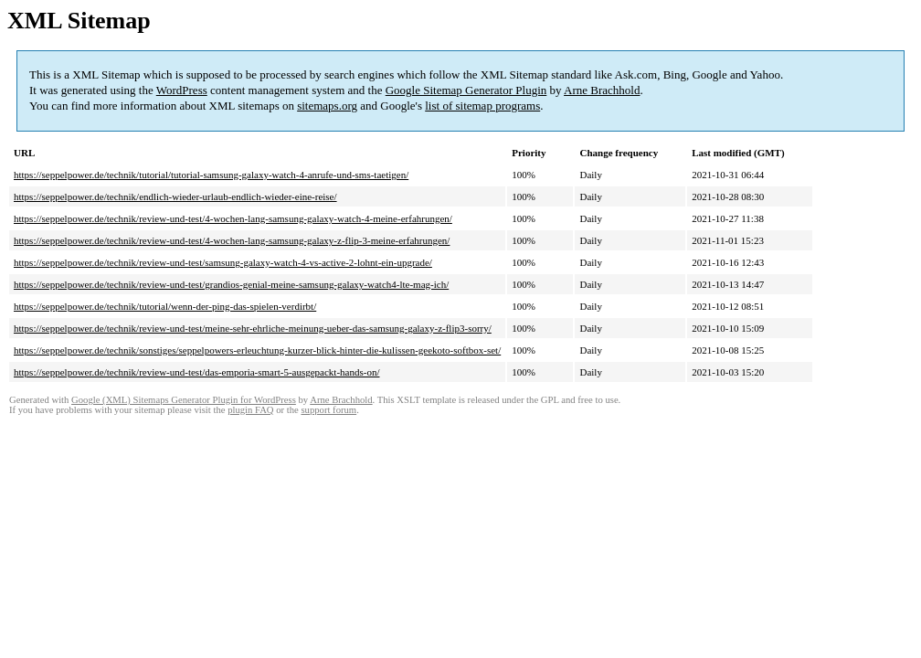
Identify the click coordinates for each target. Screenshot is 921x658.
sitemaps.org (327, 105)
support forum (328, 410)
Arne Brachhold (602, 90)
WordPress (181, 90)
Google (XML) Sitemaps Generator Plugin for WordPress (183, 400)
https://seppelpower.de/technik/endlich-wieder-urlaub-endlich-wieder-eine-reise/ (175, 196)
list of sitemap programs (482, 105)
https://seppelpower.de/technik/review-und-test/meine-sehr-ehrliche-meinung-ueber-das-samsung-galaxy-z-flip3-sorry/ (253, 328)
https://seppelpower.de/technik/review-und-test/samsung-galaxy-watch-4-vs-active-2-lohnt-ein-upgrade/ (223, 262)
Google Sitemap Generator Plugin (466, 90)
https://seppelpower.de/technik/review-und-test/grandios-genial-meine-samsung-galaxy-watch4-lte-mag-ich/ (231, 284)
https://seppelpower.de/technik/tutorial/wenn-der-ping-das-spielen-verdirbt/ (165, 306)
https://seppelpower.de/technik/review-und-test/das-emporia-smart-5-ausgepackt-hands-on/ (196, 371)
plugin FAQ (250, 410)
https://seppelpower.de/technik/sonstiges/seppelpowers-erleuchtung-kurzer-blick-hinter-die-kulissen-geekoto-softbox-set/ (257, 350)
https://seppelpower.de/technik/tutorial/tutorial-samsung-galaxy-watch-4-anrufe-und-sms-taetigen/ (211, 174)
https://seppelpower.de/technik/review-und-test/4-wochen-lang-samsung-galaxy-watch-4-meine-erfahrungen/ (233, 218)
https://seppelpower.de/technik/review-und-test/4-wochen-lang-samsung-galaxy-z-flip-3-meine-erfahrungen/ (232, 240)
